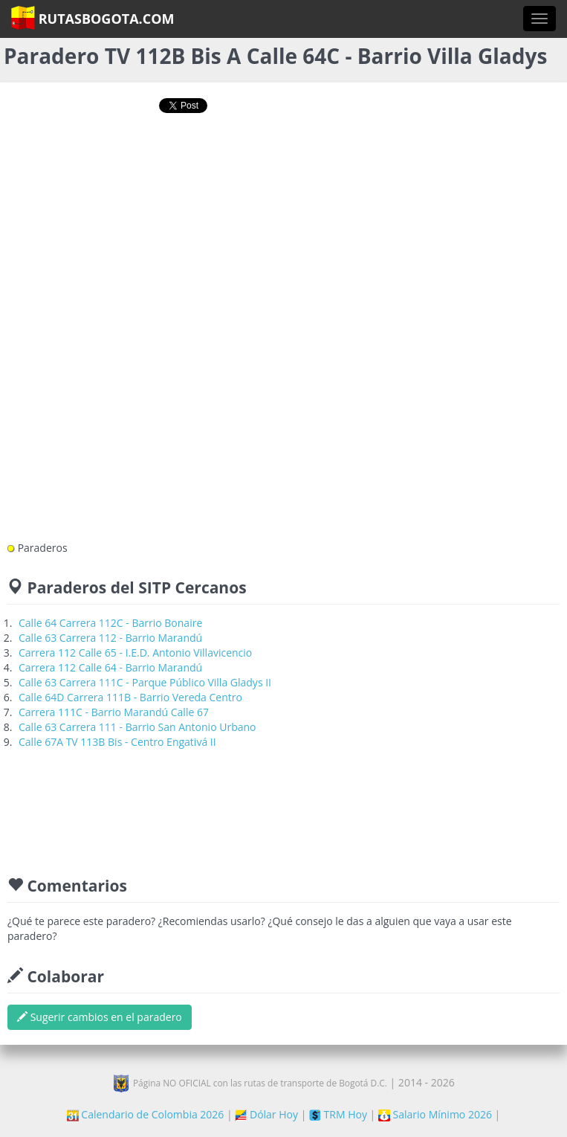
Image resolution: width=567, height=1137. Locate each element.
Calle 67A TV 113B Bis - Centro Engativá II (117, 742)
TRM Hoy (338, 1114)
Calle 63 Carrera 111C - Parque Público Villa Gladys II (145, 682)
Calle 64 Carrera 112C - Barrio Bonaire (110, 623)
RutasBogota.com (92, 18)
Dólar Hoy (266, 1114)
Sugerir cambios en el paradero (99, 1017)
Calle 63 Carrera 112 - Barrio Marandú (110, 638)
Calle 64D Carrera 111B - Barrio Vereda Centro (130, 697)
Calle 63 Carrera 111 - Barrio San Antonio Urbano (137, 727)
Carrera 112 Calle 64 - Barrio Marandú (110, 667)
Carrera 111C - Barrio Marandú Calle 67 (114, 712)
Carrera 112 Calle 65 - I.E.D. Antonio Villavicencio (135, 652)
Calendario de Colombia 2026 (145, 1114)
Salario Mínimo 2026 (435, 1114)
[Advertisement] (284, 172)
